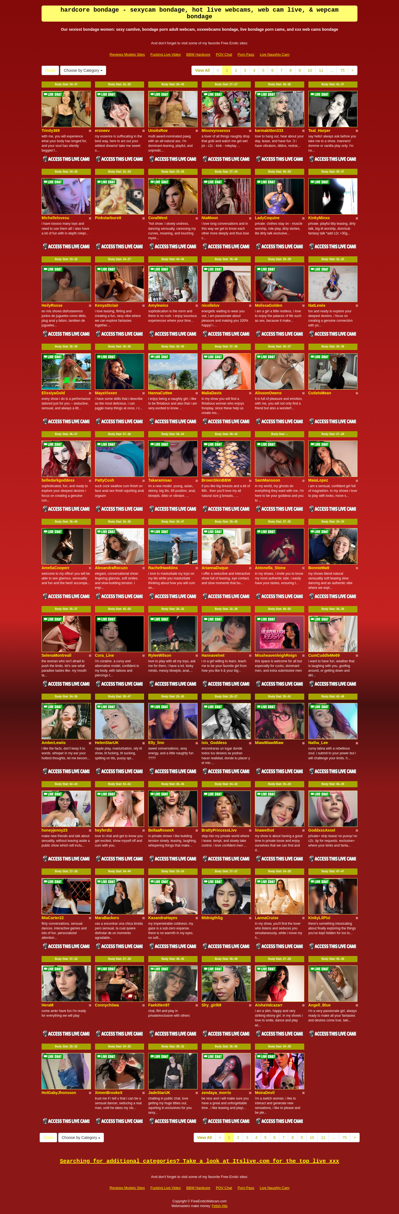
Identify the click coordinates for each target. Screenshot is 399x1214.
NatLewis (316, 305)
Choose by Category (83, 70)
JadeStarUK (159, 1092)
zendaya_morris (216, 1092)
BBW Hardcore (198, 54)
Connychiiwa (107, 1005)
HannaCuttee (160, 393)
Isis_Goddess (214, 742)
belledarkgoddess (58, 480)
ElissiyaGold (53, 393)
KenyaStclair (107, 305)
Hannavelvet (213, 655)
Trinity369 (51, 130)
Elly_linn (156, 742)
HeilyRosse (52, 305)
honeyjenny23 (54, 830)
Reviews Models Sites (127, 54)
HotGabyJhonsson (59, 1092)
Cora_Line (104, 655)
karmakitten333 (269, 130)
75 (342, 70)
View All (202, 70)
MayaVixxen (106, 393)
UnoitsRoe (158, 130)
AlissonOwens (268, 393)
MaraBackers (107, 918)
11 (321, 70)
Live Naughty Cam (275, 54)
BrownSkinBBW (216, 480)
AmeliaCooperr (55, 568)
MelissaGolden (268, 305)
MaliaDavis (212, 393)
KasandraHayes (162, 918)
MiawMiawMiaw (269, 742)
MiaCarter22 (53, 918)
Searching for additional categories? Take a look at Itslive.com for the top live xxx (199, 1161)
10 (310, 70)
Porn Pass (246, 54)
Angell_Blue (319, 1005)
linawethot (264, 830)
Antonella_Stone (270, 568)
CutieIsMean (319, 393)
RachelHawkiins (163, 568)
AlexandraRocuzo (111, 568)
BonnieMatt (318, 568)
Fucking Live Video (165, 54)
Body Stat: (66, 84)
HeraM (47, 1005)
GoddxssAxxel (321, 830)
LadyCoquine (267, 218)
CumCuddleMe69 (324, 655)
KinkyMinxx (319, 218)
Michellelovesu (55, 218)
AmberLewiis (54, 742)
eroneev (102, 130)
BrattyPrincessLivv (219, 830)
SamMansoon (267, 480)
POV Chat (224, 54)
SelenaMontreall (56, 655)
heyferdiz (103, 830)
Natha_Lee (318, 742)
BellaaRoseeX (161, 830)
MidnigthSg (212, 918)
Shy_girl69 (211, 1005)
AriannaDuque (215, 568)
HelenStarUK (107, 742)
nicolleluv (211, 305)
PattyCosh (104, 480)
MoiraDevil (265, 1092)
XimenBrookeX (109, 1092)
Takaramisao (160, 480)
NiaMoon (210, 218)
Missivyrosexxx (216, 130)
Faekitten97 (159, 1005)
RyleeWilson (159, 655)
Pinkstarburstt (108, 218)
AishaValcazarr (269, 1005)
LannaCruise (266, 918)
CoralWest (157, 218)
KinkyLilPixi (319, 918)
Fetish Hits (220, 1206)
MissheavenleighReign (276, 655)
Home (50, 70)
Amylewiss (158, 305)
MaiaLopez (318, 480)
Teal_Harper (319, 130)
